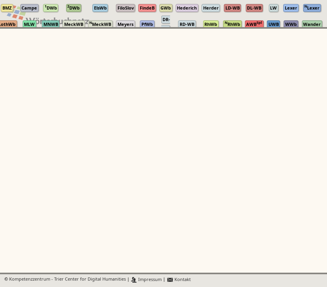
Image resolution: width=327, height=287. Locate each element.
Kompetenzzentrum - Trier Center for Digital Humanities (67, 280)
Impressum (146, 280)
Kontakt (178, 280)
